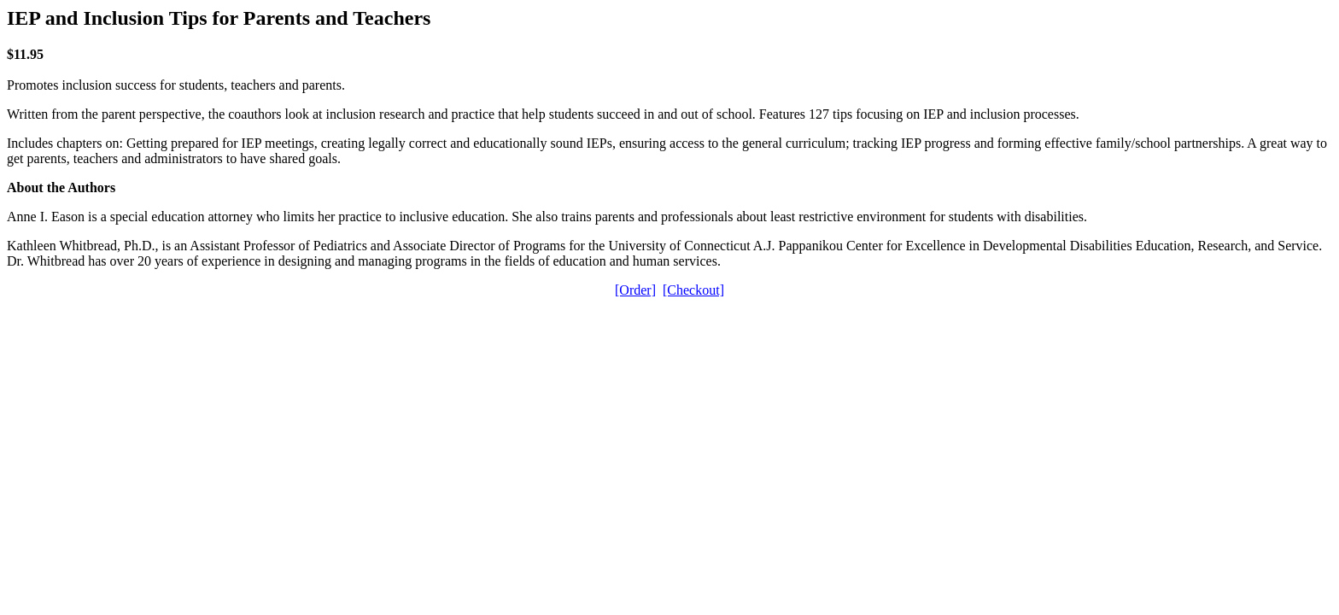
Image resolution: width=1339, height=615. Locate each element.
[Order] (635, 290)
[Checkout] (693, 290)
